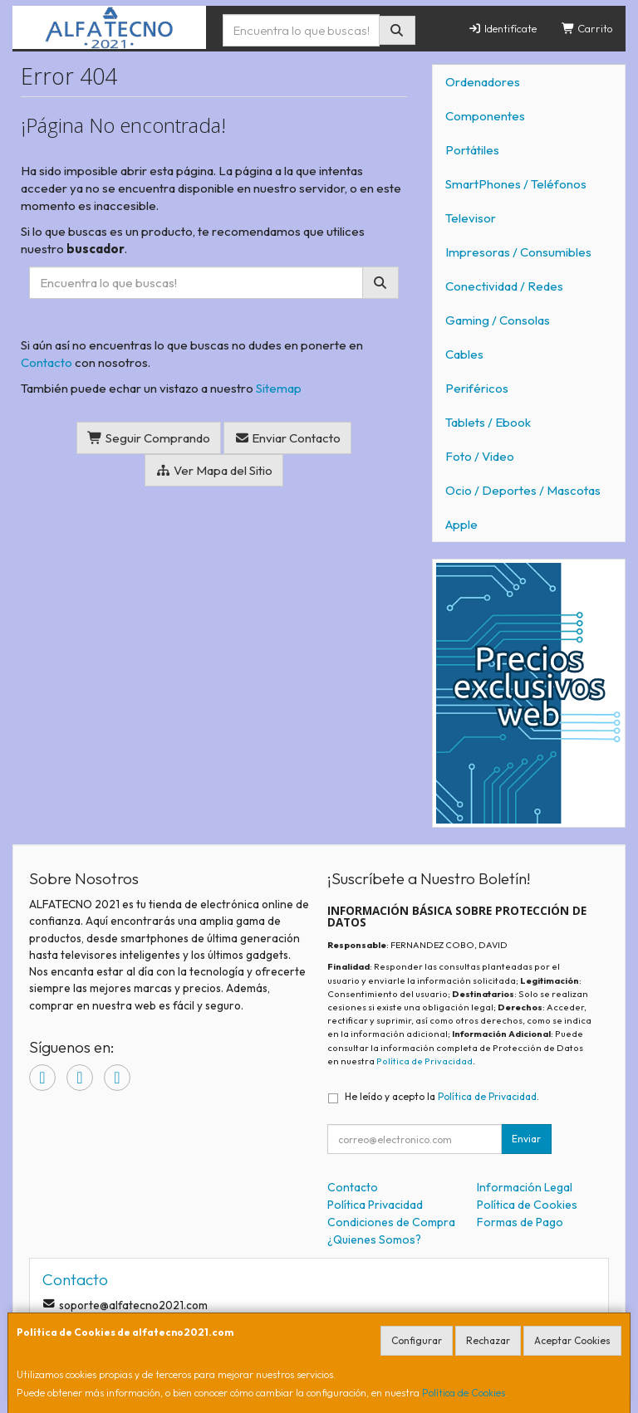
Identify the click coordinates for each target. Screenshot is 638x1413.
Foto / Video (479, 456)
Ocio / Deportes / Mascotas (523, 490)
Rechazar (488, 1340)
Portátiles (472, 150)
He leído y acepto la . (442, 1096)
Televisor (470, 218)
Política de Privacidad (424, 1061)
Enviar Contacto (287, 438)
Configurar (416, 1340)
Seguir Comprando (148, 438)
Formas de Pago (520, 1222)
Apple (461, 524)
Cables (464, 354)
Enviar (526, 1138)
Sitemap (279, 388)
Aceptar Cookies (572, 1340)
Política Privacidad (375, 1204)
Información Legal (524, 1187)
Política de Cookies (463, 1392)
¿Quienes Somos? (374, 1239)
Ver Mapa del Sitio (213, 470)
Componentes (485, 116)
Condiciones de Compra (391, 1222)
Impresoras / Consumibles (518, 252)
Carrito (587, 28)
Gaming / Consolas (497, 320)
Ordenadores (482, 82)
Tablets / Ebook (488, 422)
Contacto (46, 362)
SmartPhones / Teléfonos (515, 184)
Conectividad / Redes (504, 286)
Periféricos (476, 388)
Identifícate (502, 28)
